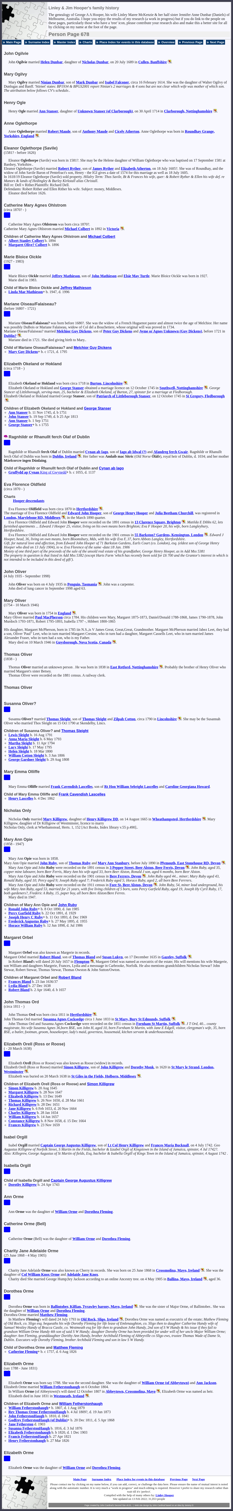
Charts (87, 42)
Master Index (66, 42)
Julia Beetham (174, 513)
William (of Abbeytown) (165, 1383)
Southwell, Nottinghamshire (181, 388)
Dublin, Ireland (65, 456)
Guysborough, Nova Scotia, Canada (83, 642)
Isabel (117, 82)
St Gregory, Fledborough (205, 396)
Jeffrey (66, 276)
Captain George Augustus (68, 1145)
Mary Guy (23, 352)
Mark (87, 82)
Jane (19, 1108)
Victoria (112, 229)
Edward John (84, 513)
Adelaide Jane (82, 1274)
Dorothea (98, 1212)
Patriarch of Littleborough (123, 396)
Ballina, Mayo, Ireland (184, 1279)
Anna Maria (23, 739)
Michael (77, 229)
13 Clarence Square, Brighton (158, 522)
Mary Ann (113, 863)
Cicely (127, 131)
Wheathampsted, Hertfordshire (176, 819)
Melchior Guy (73, 331)
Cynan (96, 452)
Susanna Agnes (63, 1019)
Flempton (81, 961)
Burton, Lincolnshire (106, 383)
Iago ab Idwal (133, 452)
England (64, 613)
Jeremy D (189, 1505)
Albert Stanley (26, 241)
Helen (52, 62)
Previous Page (192, 42)
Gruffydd (37, 472)
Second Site (120, 1505)
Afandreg (171, 452)
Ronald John (23, 909)
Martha (20, 743)
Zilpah (124, 719)
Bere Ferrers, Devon (125, 876)
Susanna (29, 1428)
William (22, 1117)
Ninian (52, 82)
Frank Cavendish (72, 786)
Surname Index (38, 42)
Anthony (95, 131)
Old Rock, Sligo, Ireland (100, 1319)
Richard (22, 1104)
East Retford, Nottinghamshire (134, 667)
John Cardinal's (107, 1505)
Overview (168, 42)
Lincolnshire (167, 719)
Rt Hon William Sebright (131, 786)
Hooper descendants (28, 501)
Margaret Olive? (27, 245)
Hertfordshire (87, 509)
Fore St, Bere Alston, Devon (130, 885)
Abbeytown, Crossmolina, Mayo (130, 1391)
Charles (22, 1113)
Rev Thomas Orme (37, 1412)
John (103, 276)
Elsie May (136, 276)
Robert (59, 131)
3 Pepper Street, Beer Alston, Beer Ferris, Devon (147, 868)
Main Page (13, 42)
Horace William (25, 925)
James (103, 168)
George (72, 388)
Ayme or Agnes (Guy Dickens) (170, 331)
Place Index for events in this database (126, 42)
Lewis (18, 735)
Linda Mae (25, 292)
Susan (112, 957)
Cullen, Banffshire (152, 62)
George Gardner (27, 759)
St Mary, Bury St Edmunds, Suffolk (143, 1019)
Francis (28, 1436)
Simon (76, 1067)
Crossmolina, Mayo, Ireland (178, 1270)
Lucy (18, 747)
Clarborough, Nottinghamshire (188, 111)
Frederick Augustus (28, 921)
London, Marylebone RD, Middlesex (32, 518)
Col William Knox (40, 1274)
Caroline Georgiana (187, 786)
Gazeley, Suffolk (174, 957)
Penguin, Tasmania (82, 584)
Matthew (53, 1315)
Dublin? (10, 336)
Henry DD (102, 819)
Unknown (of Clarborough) (105, 111)
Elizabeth (135, 168)
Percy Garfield (24, 913)
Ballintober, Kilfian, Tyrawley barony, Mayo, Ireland (92, 1306)
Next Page (217, 42)
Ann (48, 111)
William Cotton (26, 755)
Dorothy (142, 1067)
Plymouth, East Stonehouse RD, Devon (190, 863)
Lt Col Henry (126, 1145)
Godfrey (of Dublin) (38, 1420)
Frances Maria (170, 1145)
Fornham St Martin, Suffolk (158, 1024)
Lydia (18, 986)
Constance (24, 1121)
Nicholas (95, 62)
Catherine (23, 1352)
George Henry (130, 513)
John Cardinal (158, 1505)
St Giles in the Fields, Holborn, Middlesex (103, 1076)
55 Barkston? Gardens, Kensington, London (169, 535)
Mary (55, 819)
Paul (49, 617)
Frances (19, 982)
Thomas (58, 719)
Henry (20, 798)
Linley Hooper (165, 1495)
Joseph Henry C (25, 917)
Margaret (23, 1092)
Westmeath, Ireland (68, 1396)
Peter (117, 331)
